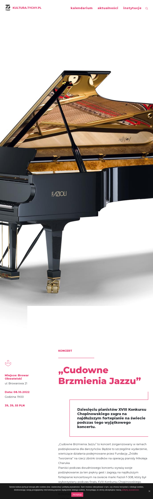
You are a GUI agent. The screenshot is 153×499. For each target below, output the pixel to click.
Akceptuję (77, 494)
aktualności (108, 8)
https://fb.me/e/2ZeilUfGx (64, 425)
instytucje (132, 8)
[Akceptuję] (149, 491)
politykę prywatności (130, 490)
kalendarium (82, 8)
